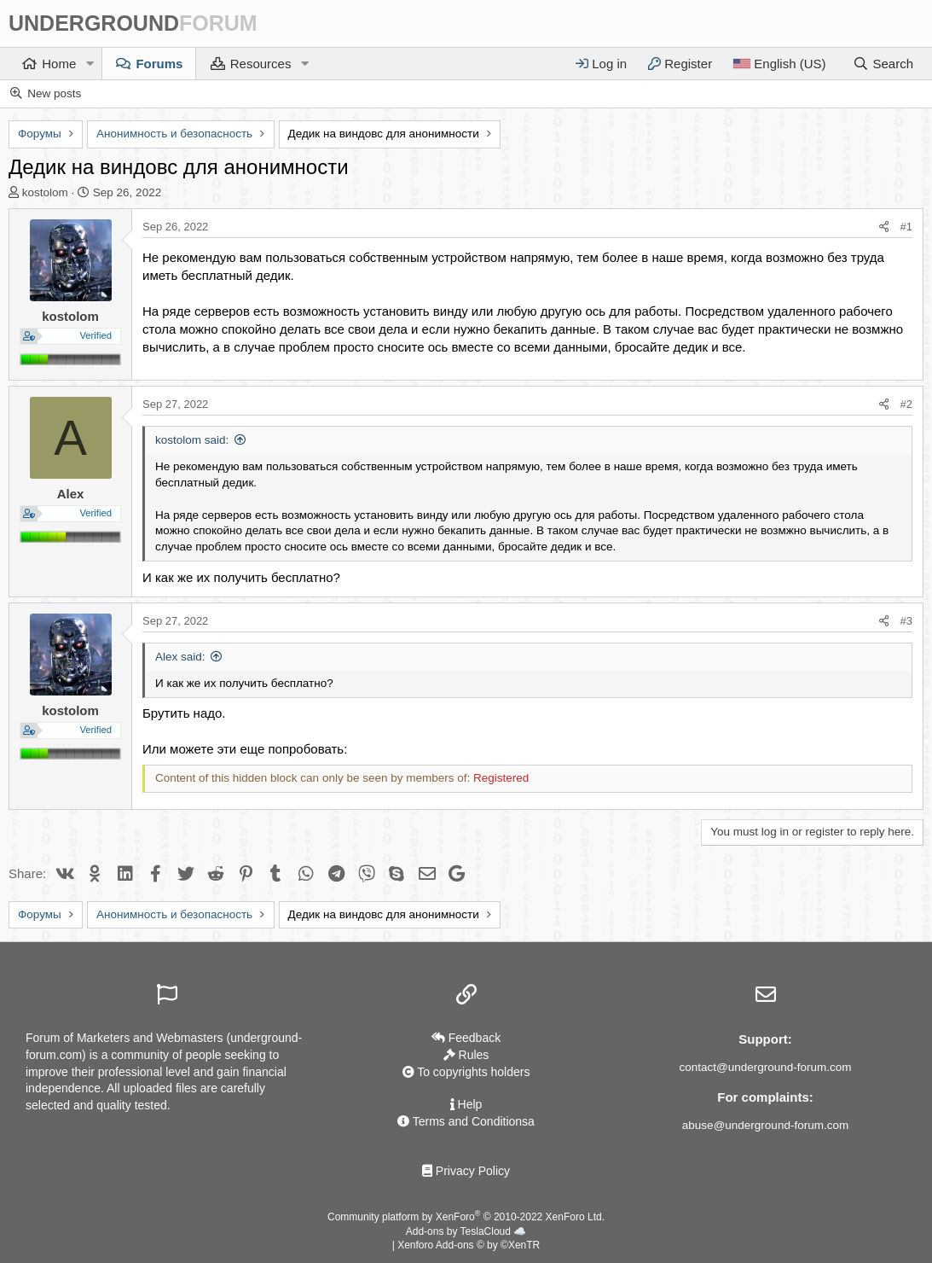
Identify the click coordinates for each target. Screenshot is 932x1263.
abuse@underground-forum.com (765, 1125)
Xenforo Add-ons (468, 1246)
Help (466, 1104)
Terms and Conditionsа (466, 1121)
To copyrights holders (466, 1072)
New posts (54, 93)
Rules (466, 1055)
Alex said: (180, 656)
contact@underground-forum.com (765, 1067)
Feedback (466, 1038)
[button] (89, 63)
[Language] (779, 63)
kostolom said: (192, 440)
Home (59, 63)
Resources (261, 63)
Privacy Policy (466, 1171)
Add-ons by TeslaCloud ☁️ (466, 1231)
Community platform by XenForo (466, 1217)
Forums (159, 63)
